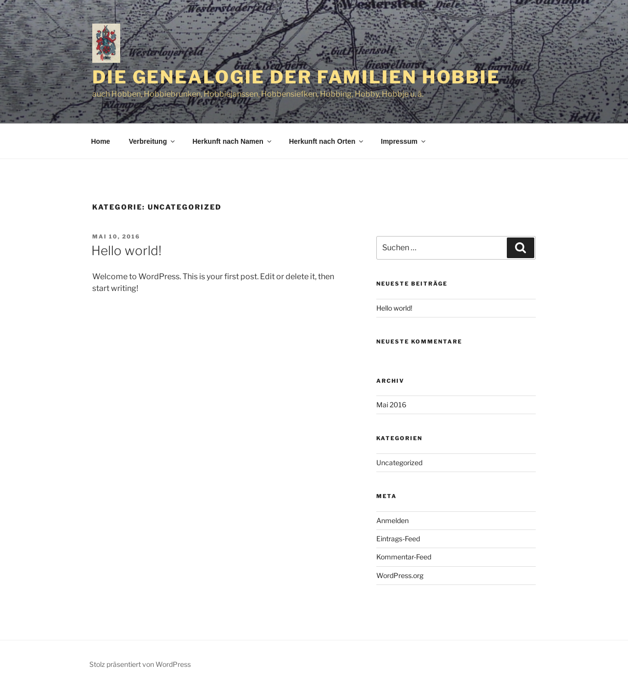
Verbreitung (152, 141)
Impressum (404, 141)
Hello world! (126, 250)
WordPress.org (399, 575)
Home (100, 141)
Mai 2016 (391, 404)
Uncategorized (399, 462)
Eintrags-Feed (398, 538)
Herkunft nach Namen (232, 141)
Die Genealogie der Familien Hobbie (296, 77)
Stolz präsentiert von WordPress (140, 664)
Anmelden (392, 520)
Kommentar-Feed (403, 557)
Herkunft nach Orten (327, 141)
